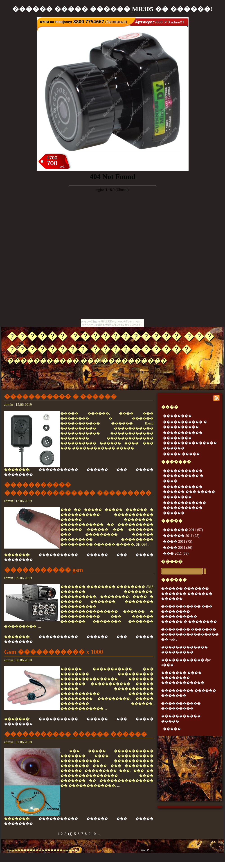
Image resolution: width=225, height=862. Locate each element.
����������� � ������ (60, 396)
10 (94, 834)
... (98, 834)
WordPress (147, 850)
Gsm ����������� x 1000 (53, 652)
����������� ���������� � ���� (183, 476)
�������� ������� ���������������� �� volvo (190, 634)
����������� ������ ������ (75, 734)
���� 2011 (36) (177, 547)
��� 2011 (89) (176, 553)
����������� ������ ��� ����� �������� (189, 492)
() (70, 834)
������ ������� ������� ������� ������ (186, 594)
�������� (177, 416)
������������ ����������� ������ (184, 508)
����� (171, 561)
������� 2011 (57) (183, 530)
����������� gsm (43, 570)
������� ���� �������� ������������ (182, 678)
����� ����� (181, 454)
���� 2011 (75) (177, 541)
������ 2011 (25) (181, 536)
